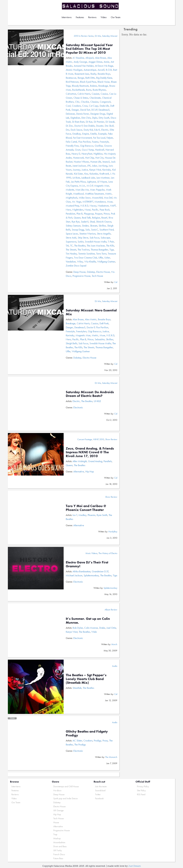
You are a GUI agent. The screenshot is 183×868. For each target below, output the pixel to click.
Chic (77, 101)
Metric (108, 193)
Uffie (100, 257)
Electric (105, 129)
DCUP (94, 109)
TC (71, 245)
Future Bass (58, 858)
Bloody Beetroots (80, 85)
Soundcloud (100, 790)
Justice (85, 169)
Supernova (71, 241)
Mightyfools (71, 197)
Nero (68, 209)
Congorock (105, 101)
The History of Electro (108, 553)
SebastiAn (100, 339)
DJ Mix (98, 35)
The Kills (110, 245)
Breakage (103, 85)
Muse (110, 201)
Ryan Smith (102, 515)
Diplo (94, 117)
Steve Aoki (71, 237)
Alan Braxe (100, 57)
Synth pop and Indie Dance (65, 798)
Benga (81, 77)
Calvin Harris (83, 93)
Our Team (115, 17)
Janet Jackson (79, 165)
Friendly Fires (72, 145)
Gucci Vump (88, 149)
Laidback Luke (88, 177)
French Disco (59, 854)
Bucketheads (78, 89)
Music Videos (91, 553)
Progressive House (81, 275)
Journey (76, 169)
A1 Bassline (78, 57)
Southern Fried (107, 229)
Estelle (93, 133)
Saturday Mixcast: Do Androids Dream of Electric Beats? (90, 394)
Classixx (94, 101)
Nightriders (77, 209)
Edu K (97, 129)
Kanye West (95, 169)
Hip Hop (89, 471)
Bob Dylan (78, 627)
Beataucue (71, 77)
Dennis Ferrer (82, 113)
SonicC (94, 229)
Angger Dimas (95, 61)
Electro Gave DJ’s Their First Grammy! (87, 564)
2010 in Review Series (84, 35)
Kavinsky (106, 169)
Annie (106, 61)
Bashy (93, 73)
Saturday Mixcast (109, 35)
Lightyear (91, 181)
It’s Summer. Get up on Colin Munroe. (88, 620)
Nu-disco (57, 790)
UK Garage (58, 810)
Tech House (97, 275)
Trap (55, 834)
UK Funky (57, 850)
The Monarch (111, 757)
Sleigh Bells (71, 343)
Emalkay (76, 133)
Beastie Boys (104, 73)
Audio (114, 665)
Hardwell (99, 149)
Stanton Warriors (87, 233)
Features (80, 17)
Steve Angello (104, 233)
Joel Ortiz (111, 627)
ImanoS (106, 161)
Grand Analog (95, 461)
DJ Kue (89, 121)
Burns (88, 89)
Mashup (57, 838)
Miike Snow (85, 197)
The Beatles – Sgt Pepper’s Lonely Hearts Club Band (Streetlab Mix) (86, 679)
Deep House (79, 271)
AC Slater (77, 740)
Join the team (101, 786)
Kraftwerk (104, 173)
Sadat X (84, 221)
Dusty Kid (88, 129)
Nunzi (88, 209)
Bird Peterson (72, 81)
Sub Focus (94, 237)
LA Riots (76, 177)
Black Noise (104, 81)
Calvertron (71, 93)
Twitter (98, 794)
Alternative (78, 471)
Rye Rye (76, 221)
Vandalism (71, 261)
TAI (67, 245)
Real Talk (86, 217)
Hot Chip (89, 157)
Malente (70, 189)
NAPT (113, 205)
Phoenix (91, 515)
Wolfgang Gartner (106, 261)
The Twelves (83, 249)
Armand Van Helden (84, 65)
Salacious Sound (90, 6)
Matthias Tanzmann (94, 193)
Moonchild (97, 197)
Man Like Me (82, 189)
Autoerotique (90, 69)
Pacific (95, 209)
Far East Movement (82, 137)
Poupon (98, 213)
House (56, 822)
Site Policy (141, 790)
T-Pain (111, 241)
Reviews (92, 17)
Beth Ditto (90, 77)
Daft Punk (104, 323)
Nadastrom (103, 205)
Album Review (111, 609)
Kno (86, 173)
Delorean (70, 113)
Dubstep (91, 271)
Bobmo (93, 85)
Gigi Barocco (86, 145)
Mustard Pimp (72, 205)
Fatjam (110, 137)
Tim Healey (71, 253)
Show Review (111, 439)
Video (104, 17)
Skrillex (102, 225)
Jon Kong (103, 165)
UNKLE (97, 401)
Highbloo (98, 153)
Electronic (78, 407)
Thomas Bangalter (99, 249)
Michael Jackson (74, 575)
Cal (115, 282)
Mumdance (100, 201)
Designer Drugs (97, 113)
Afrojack (89, 57)
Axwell (101, 69)
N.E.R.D (84, 205)
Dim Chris (86, 117)
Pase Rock (105, 209)
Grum (77, 149)
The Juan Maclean (96, 245)
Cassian (95, 93)
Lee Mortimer (103, 177)
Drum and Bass (60, 846)
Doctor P (78, 125)
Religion (96, 217)
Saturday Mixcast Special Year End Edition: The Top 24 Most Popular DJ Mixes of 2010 (89, 49)
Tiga (112, 249)
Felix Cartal (71, 141)
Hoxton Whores (81, 161)
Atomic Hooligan (74, 69)
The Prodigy (80, 744)
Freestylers (81, 331)
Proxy (105, 740)
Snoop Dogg (78, 229)
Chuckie (85, 101)
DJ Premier (99, 121)
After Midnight (80, 461)
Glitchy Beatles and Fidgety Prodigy (87, 733)
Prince (107, 213)
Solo (87, 229)
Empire (85, 133)
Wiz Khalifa (90, 261)
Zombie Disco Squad (76, 265)
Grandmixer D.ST (100, 571)
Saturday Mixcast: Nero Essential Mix (91, 312)
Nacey (93, 205)
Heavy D (75, 153)
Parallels (108, 461)
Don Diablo (89, 125)
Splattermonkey (91, 575)
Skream (93, 225)
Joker (94, 165)
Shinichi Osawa (103, 221)
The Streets (71, 249)
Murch (114, 644)
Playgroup (89, 213)
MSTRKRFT (87, 201)
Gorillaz (99, 145)
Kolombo (93, 173)
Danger (75, 109)
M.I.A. (82, 185)
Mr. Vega (76, 201)
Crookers (76, 105)
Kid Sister (78, 173)
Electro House (103, 271)
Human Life (95, 161)
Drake (102, 627)
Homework (78, 157)
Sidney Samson (73, 225)
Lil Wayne (102, 181)
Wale (94, 631)
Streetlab (77, 687)
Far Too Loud (99, 137)
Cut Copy (93, 105)
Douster (100, 125)
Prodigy (97, 740)
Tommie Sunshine (86, 253)
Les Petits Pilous (78, 181)
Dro (67, 129)
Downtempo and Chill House (66, 786)
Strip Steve (83, 237)
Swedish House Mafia (96, 241)
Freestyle (104, 141)
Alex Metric (91, 319)
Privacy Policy (143, 786)
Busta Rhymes (99, 89)
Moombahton (59, 842)
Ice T (75, 515)
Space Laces (72, 233)
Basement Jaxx (82, 73)
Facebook (99, 798)
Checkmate (95, 97)
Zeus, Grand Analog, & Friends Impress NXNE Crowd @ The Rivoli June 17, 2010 (90, 452)
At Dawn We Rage (104, 65)
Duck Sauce (76, 129)
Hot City (99, 157)
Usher (107, 257)
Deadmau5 (104, 109)
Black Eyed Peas (88, 81)
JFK (89, 165)
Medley (82, 515)
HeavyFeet (86, 153)
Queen (77, 217)
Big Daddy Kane (104, 77)
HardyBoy (112, 531)
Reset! (104, 217)
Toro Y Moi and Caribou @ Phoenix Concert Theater (86, 508)
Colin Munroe (91, 627)
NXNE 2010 (98, 439)
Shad (92, 221)
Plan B (79, 213)
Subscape (105, 237)
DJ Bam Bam (78, 121)
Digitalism (75, 117)
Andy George (80, 61)
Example (102, 133)
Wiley (80, 261)
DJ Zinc (69, 125)
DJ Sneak (110, 121)
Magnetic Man (101, 185)
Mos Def (108, 197)
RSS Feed (141, 794)
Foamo (95, 141)
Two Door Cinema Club (85, 257)
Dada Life (104, 105)
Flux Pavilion (84, 141)
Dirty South (104, 117)
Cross (85, 105)
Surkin (81, 241)
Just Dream (134, 866)
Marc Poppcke (97, 189)
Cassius (104, 93)
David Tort (85, 109)
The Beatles (79, 245)
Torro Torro (101, 253)
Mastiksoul (78, 193)
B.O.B (109, 69)
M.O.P (90, 185)
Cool (68, 105)
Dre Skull (109, 125)
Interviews (66, 17)
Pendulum (70, 213)
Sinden (85, 225)
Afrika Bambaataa (81, 571)
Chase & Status (80, 97)
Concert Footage (84, 439)
